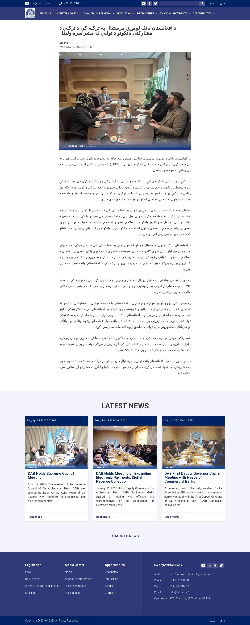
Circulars (30, 592)
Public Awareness (75, 586)
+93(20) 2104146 (72, 3)
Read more (35, 517)
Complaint (111, 592)
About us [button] (45, 13)
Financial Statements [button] (173, 13)
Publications (72, 592)
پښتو (212, 3)
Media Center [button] (145, 13)
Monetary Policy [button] (67, 13)
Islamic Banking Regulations (42, 586)
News (68, 572)
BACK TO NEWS (125, 536)
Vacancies (111, 572)
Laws (28, 572)
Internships (111, 579)
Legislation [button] (124, 13)
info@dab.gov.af (38, 3)
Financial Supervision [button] (97, 13)
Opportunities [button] (202, 13)
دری (222, 3)
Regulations (32, 579)
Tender (109, 586)
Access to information (78, 579)
